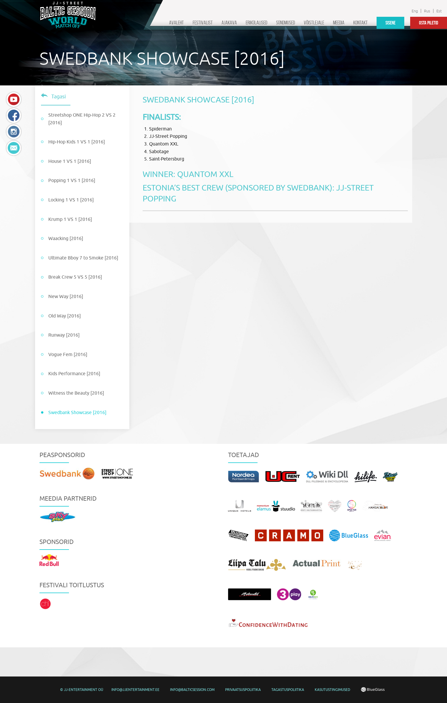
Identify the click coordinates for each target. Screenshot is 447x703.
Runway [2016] (64, 335)
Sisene (390, 22)
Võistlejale (314, 23)
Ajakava (229, 23)
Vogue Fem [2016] (67, 354)
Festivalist (203, 23)
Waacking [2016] (65, 238)
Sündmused (285, 23)
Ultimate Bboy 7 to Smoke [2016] (83, 257)
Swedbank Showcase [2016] (77, 412)
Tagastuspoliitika (287, 689)
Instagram (14, 132)
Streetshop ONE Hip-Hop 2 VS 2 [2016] (82, 118)
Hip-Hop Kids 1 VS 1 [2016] (76, 141)
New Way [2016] (65, 296)
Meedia (338, 23)
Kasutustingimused (332, 689)
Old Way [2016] (64, 315)
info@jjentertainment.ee (135, 689)
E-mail (14, 148)
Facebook (14, 115)
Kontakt (360, 23)
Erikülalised (256, 23)
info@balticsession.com (192, 689)
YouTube (14, 99)
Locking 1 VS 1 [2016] (71, 199)
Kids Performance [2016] (74, 373)
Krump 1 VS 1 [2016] (70, 219)
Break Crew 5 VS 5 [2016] (75, 276)
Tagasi (58, 96)
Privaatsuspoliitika (243, 689)
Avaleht (176, 23)
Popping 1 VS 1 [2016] (71, 180)
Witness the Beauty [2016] (76, 393)
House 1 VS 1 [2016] (69, 161)
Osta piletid (428, 22)
